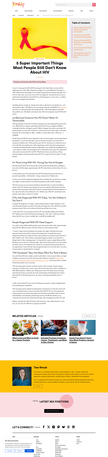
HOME (13, 15)
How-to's (71, 11)
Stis (38, 15)
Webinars (36, 447)
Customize (9, 450)
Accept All (29, 450)
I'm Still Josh (62, 107)
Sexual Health (58, 450)
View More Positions (54, 411)
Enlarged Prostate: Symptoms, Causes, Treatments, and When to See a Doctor (54, 340)
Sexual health (30, 15)
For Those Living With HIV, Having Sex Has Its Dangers (83, 36)
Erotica (56, 443)
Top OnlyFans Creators (39, 452)
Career (78, 440)
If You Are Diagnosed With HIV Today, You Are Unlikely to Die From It (83, 42)
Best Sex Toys (37, 456)
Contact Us (79, 441)
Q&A (81, 11)
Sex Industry (58, 447)
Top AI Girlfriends (38, 450)
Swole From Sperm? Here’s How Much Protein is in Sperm (81, 340)
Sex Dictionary (29, 11)
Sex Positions (43, 11)
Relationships (58, 452)
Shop (16, 11)
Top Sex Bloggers (38, 443)
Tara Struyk (40, 77)
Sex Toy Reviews (57, 11)
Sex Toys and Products (60, 445)
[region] (19, 446)
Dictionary (36, 440)
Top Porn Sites (37, 454)
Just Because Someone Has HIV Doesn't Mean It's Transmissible (82, 29)
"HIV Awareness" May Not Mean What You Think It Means (82, 55)
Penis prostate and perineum (50, 335)
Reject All (19, 450)
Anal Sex (57, 440)
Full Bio (38, 386)
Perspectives (58, 454)
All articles (21, 15)
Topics (91, 11)
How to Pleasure (59, 456)
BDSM (56, 441)
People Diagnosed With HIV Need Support (83, 48)
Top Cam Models (38, 449)
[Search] (94, 5)
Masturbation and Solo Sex (61, 449)
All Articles (89, 316)
